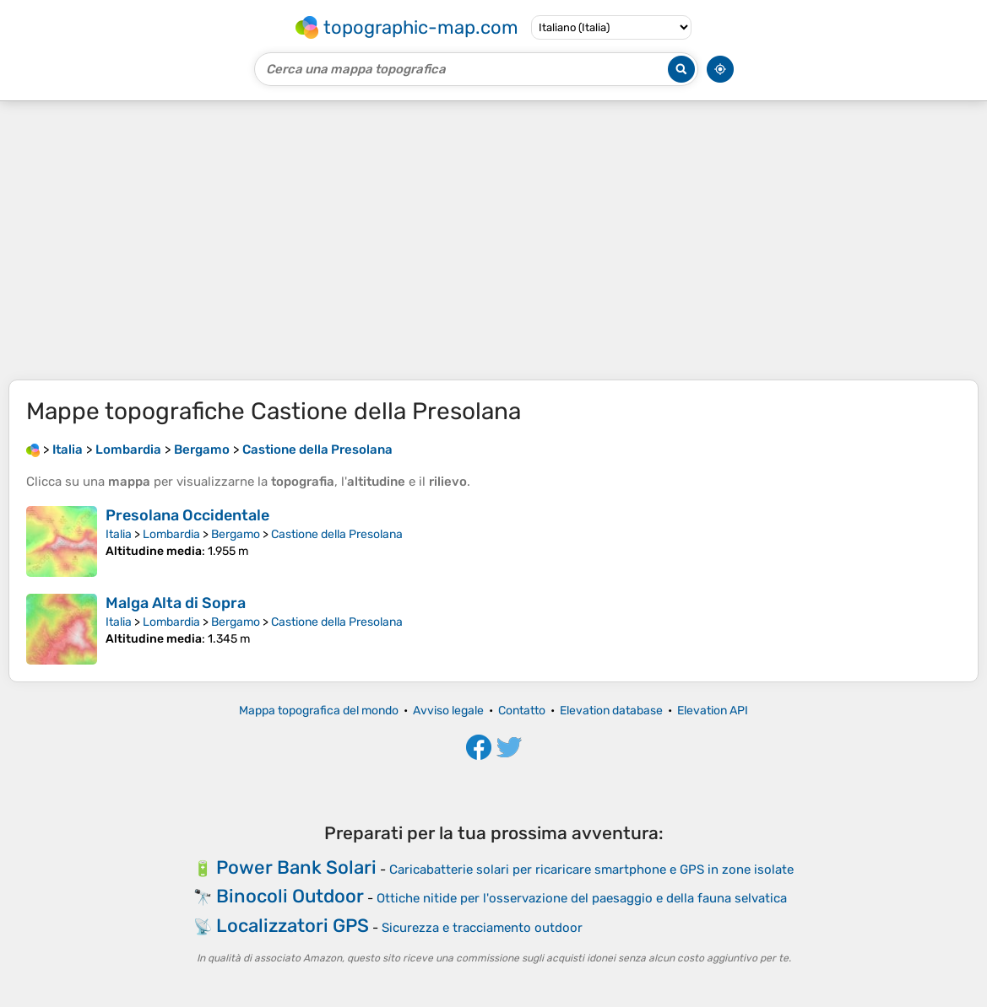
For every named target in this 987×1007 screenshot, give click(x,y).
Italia (119, 534)
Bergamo (235, 534)
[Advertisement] (493, 240)
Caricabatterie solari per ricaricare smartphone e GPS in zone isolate (591, 869)
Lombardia (171, 534)
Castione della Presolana (337, 534)
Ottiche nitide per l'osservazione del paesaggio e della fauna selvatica (582, 898)
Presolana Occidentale (187, 515)
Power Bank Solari (296, 867)
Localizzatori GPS (292, 925)
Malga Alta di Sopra (176, 603)
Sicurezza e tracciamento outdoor (482, 927)
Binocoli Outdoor (290, 896)
